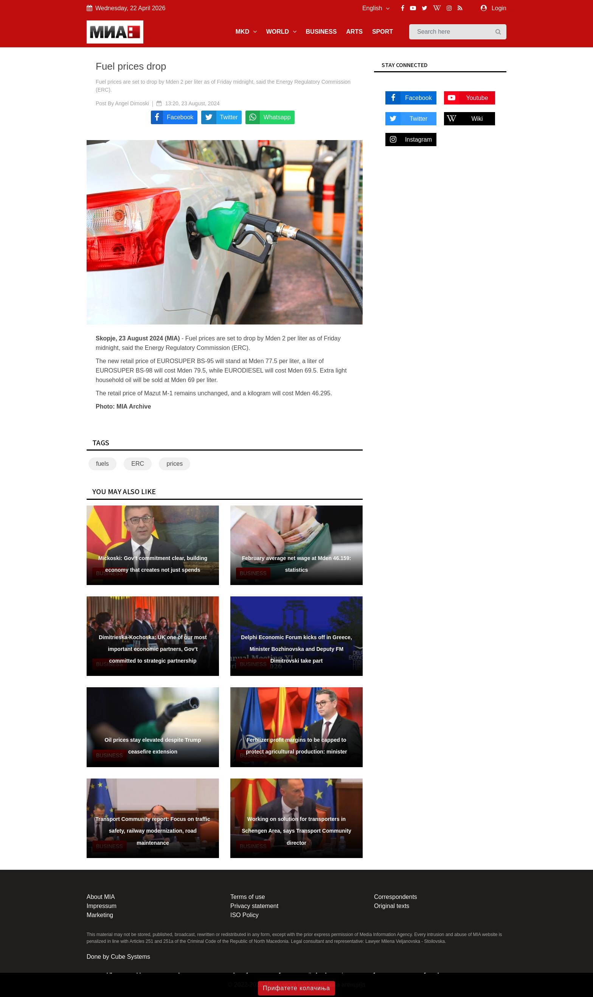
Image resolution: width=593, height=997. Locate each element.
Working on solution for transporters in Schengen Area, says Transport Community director (296, 831)
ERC (137, 463)
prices (174, 463)
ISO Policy (244, 915)
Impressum (101, 906)
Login (499, 8)
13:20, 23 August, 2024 (192, 103)
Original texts (391, 906)
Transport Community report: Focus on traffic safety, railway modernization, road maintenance (152, 831)
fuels (102, 463)
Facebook (408, 98)
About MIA (101, 897)
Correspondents (395, 897)
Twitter (406, 118)
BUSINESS (321, 31)
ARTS (354, 31)
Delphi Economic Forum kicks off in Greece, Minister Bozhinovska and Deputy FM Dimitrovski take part (296, 649)
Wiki (463, 118)
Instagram (408, 139)
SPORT (382, 31)
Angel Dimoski (132, 103)
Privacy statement (254, 906)
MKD (246, 31)
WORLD (281, 31)
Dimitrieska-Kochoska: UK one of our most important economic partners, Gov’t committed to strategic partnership (153, 649)
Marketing (100, 915)
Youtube (466, 98)
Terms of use (247, 897)
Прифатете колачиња (296, 988)
